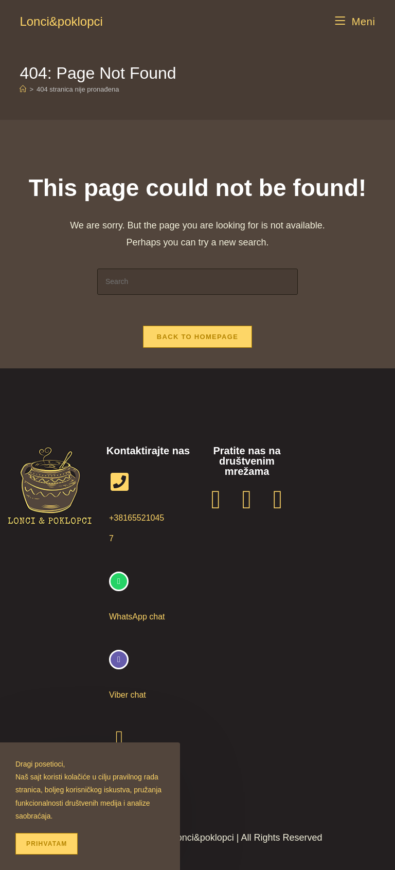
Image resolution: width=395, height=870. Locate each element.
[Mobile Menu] (355, 21)
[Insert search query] (197, 282)
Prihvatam (46, 843)
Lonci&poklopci (61, 21)
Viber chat (127, 694)
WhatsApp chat (137, 616)
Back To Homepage (197, 337)
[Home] (23, 89)
